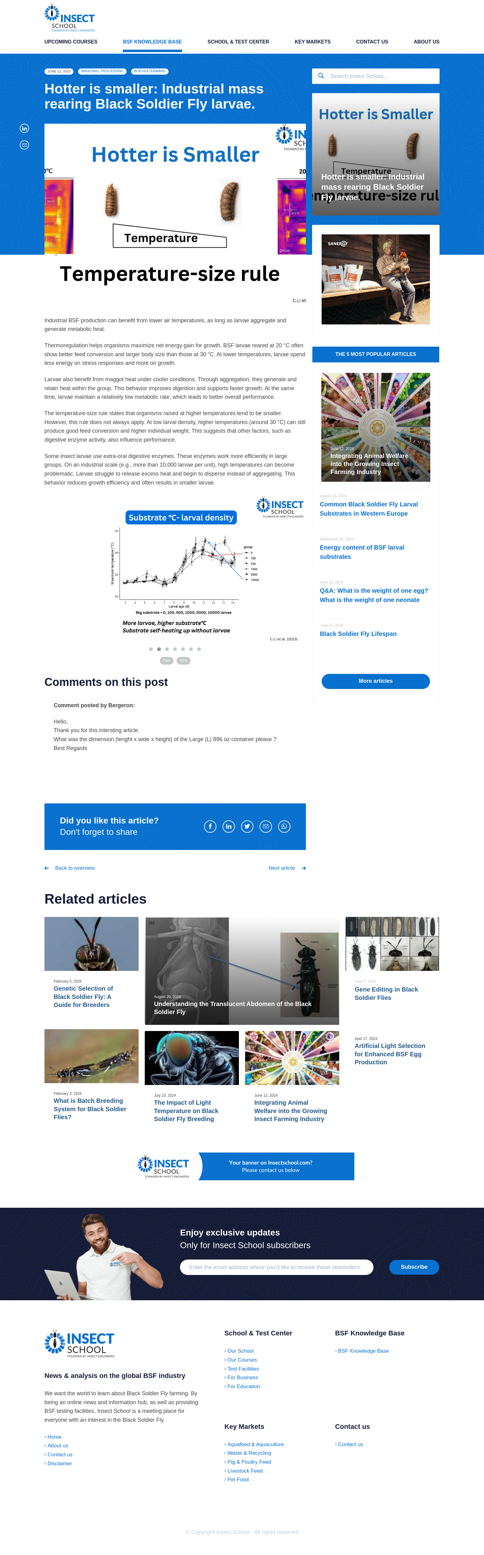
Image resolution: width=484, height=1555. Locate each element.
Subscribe (414, 1272)
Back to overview (76, 872)
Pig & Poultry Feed (250, 1467)
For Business (243, 1382)
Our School (241, 1356)
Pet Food (238, 1485)
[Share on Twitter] (247, 831)
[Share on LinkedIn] (229, 831)
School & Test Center (238, 47)
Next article (281, 872)
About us (427, 47)
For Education (244, 1391)
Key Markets (313, 47)
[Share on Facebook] (210, 831)
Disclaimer (60, 1474)
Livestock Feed (246, 1476)
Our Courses (243, 1365)
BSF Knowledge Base (152, 47)
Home (55, 1447)
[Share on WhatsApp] (284, 831)
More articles (376, 685)
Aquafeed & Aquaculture (257, 1449)
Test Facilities (244, 1374)
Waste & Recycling (250, 1458)
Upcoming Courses (71, 47)
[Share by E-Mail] (266, 831)
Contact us (372, 47)
